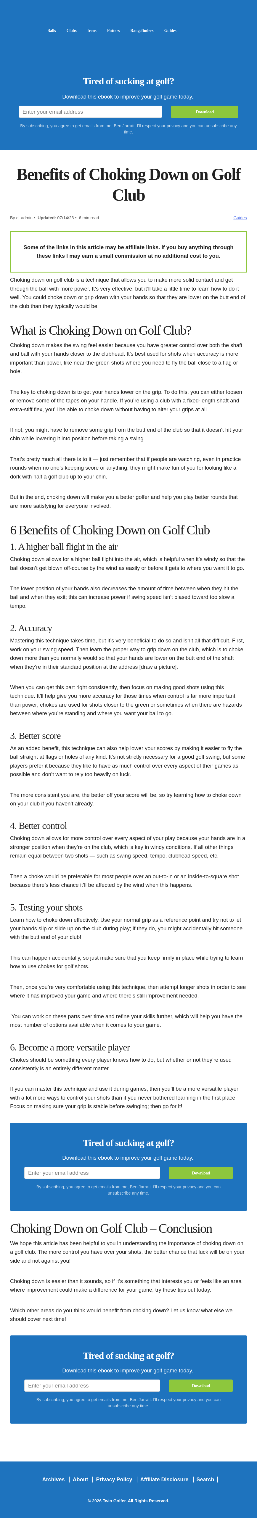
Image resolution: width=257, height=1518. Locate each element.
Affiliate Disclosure (165, 1479)
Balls (52, 30)
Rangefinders (150, 30)
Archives (54, 1479)
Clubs (74, 30)
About (81, 1479)
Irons (95, 30)
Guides (182, 30)
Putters (119, 30)
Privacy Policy (115, 1479)
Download (204, 111)
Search (205, 1479)
